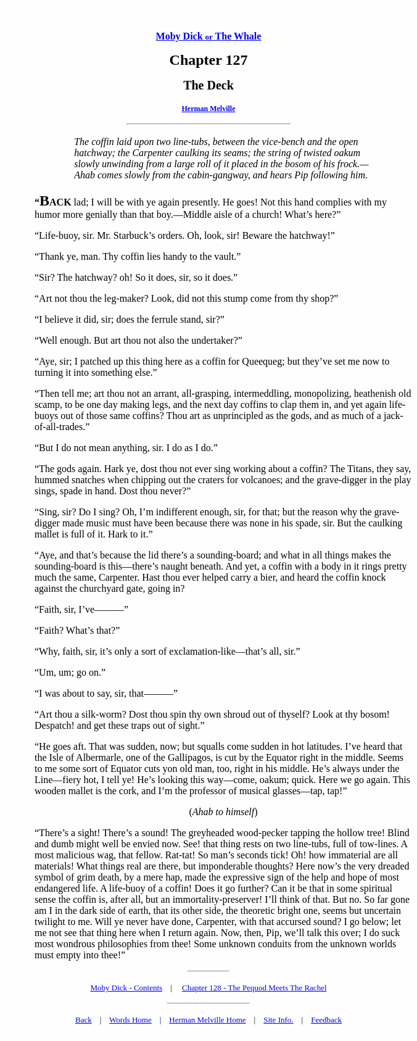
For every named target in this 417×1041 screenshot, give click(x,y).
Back (83, 1019)
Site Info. (278, 1019)
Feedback (326, 1019)
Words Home (130, 1019)
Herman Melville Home (207, 1019)
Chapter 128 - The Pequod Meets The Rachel (254, 987)
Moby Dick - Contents (126, 987)
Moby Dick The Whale (209, 36)
